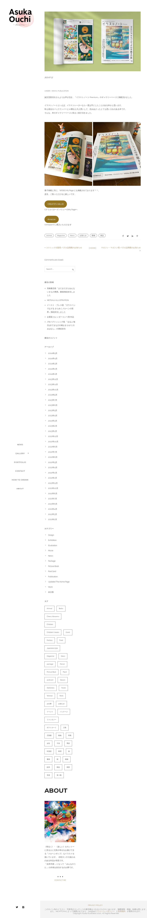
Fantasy (50, 640)
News (54, 91)
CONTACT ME (60, 880)
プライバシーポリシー (105, 911)
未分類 (51, 592)
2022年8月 (52, 447)
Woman (50, 696)
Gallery (20, 453)
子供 (58, 743)
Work (50, 587)
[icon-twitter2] (18, 907)
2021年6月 (52, 504)
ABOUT (20, 488)
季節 (68, 743)
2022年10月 (53, 441)
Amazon (52, 219)
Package (51, 561)
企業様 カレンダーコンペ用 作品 (60, 317)
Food (61, 640)
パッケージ (64, 712)
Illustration (52, 545)
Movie (50, 551)
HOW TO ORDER (20, 480)
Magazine (61, 236)
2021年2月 (52, 519)
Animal (49, 236)
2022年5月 (52, 462)
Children (50, 624)
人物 (64, 727)
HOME (92, 248)
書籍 (48, 759)
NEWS (20, 444)
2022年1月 (52, 478)
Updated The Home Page (58, 582)
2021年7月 (52, 499)
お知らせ (83, 236)
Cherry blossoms (53, 616)
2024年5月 (52, 353)
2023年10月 (53, 390)
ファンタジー (51, 720)
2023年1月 (52, 431)
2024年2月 (52, 369)
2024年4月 (52, 358)
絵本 (48, 767)
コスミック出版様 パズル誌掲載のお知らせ (64, 247)
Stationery (50, 688)
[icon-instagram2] (23, 907)
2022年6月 (52, 457)
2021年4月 (52, 509)
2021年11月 (53, 483)
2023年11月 (53, 384)
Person (62, 664)
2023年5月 (52, 410)
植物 (66, 759)
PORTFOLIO (20, 462)
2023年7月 (52, 400)
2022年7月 (52, 452)
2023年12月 (53, 379)
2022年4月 (52, 467)
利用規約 (121, 911)
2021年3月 (52, 514)
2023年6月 (52, 405)
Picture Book (53, 566)
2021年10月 (53, 488)
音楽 (48, 775)
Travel (63, 688)
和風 (69, 735)
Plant (65, 672)
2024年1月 (52, 374)
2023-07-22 (49, 77)
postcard (50, 680)
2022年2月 (52, 473)
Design (51, 535)
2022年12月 (53, 436)
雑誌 (102, 236)
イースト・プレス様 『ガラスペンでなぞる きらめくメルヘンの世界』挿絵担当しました (61, 308)
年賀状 (49, 751)
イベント (50, 712)
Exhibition (52, 540)
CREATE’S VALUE (56, 204)
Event (68, 632)
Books (61, 609)
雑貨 (68, 767)
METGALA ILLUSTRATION (58, 300)
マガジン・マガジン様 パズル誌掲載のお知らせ (121, 247)
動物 (93, 236)
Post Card (52, 571)
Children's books (53, 632)
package (50, 664)
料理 (59, 751)
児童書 (49, 735)
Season (62, 680)
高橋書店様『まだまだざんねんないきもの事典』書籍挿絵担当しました (61, 291)
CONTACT (20, 471)
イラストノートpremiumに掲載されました (81, 84)
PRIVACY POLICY (95, 905)
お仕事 (49, 704)
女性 (48, 743)
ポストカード (51, 727)
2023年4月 (52, 416)
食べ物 (59, 775)
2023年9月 (52, 395)
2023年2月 (52, 426)
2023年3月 (52, 421)
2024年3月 (52, 364)
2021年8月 (52, 493)
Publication (63, 91)
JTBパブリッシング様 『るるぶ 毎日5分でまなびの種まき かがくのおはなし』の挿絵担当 (61, 325)
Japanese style (52, 648)
